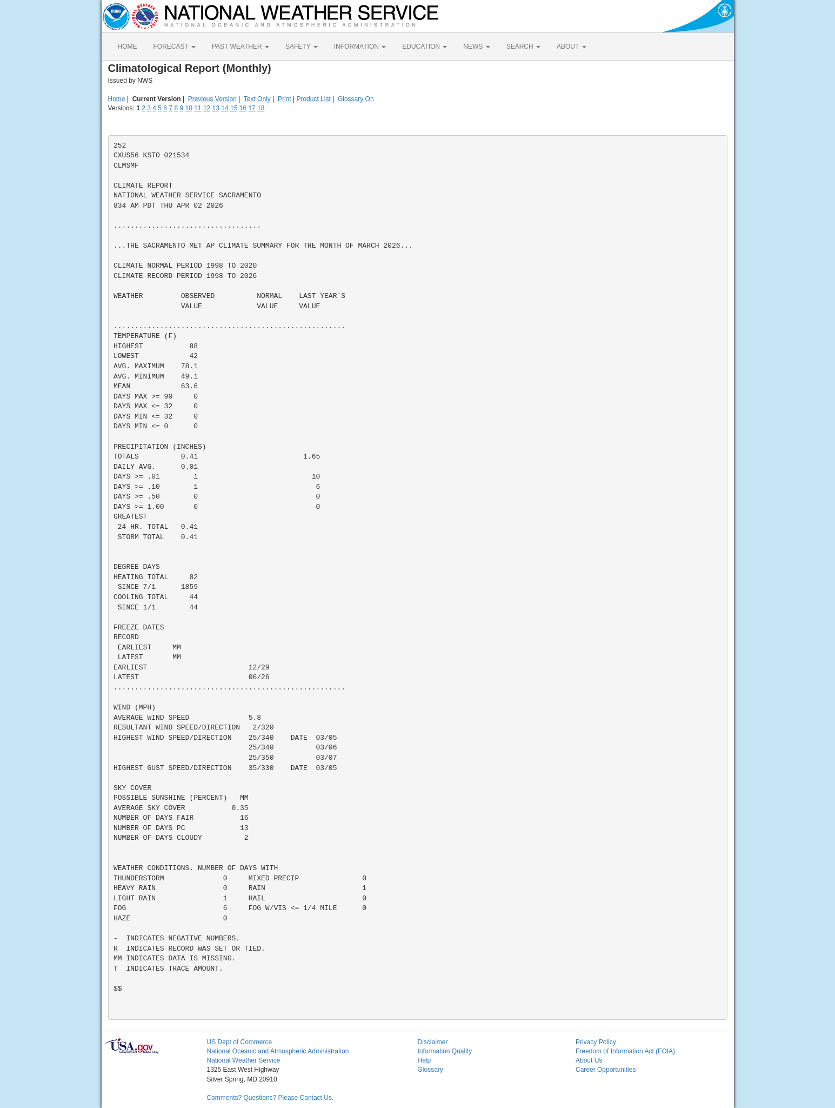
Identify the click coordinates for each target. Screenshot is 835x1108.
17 (251, 108)
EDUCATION (424, 46)
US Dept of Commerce (239, 1042)
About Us (589, 1060)
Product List (313, 99)
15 (233, 108)
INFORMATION (360, 46)
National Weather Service (243, 1060)
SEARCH (523, 46)
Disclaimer (433, 1042)
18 (260, 108)
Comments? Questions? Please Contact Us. (270, 1098)
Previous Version (212, 99)
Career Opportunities (606, 1069)
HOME (127, 46)
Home (116, 99)
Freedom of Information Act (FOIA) (625, 1051)
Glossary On (356, 99)
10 (188, 108)
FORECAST (174, 46)
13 (215, 108)
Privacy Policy (596, 1042)
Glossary (430, 1069)
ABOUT (571, 46)
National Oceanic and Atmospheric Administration (278, 1051)
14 (224, 108)
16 (242, 108)
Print (284, 99)
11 (197, 108)
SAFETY (301, 46)
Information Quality (445, 1051)
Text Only (257, 99)
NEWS (476, 46)
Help (424, 1060)
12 (206, 108)
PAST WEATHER (240, 46)
